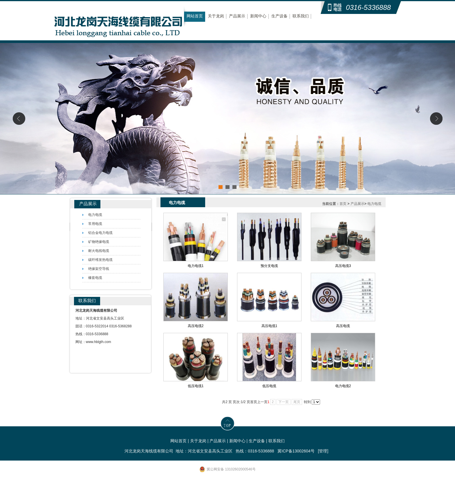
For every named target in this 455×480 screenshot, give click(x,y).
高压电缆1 (269, 326)
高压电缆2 (196, 326)
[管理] (323, 451)
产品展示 (237, 16)
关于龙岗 (216, 16)
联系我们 (300, 16)
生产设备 (279, 16)
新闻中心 (258, 16)
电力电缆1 (196, 266)
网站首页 (195, 16)
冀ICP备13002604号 (296, 451)
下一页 (283, 402)
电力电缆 (374, 204)
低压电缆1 (196, 386)
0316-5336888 (368, 7)
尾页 (296, 402)
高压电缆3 (343, 266)
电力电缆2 (343, 386)
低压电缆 (269, 386)
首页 (343, 204)
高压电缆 (343, 326)
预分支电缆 (269, 266)
